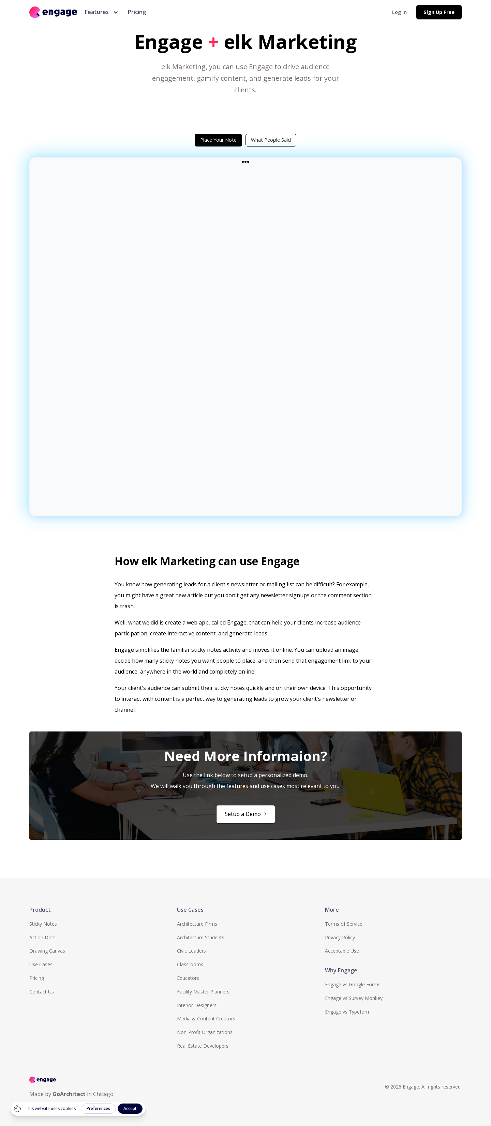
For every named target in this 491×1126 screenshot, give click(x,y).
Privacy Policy (340, 937)
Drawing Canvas (47, 950)
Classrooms (190, 964)
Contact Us (41, 991)
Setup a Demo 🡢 (246, 814)
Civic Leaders (191, 950)
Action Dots (42, 937)
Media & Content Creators (206, 1018)
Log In (399, 12)
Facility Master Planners (203, 991)
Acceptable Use (342, 950)
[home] (53, 12)
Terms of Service (343, 924)
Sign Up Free (439, 12)
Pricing (137, 12)
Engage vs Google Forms (353, 984)
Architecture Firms (197, 924)
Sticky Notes (43, 924)
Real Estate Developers (202, 1046)
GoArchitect (69, 1094)
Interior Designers (197, 1005)
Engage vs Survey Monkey (354, 998)
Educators (188, 978)
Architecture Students (200, 937)
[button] (100, 12)
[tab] (218, 140)
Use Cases (41, 964)
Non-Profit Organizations (205, 1032)
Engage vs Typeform (348, 1011)
